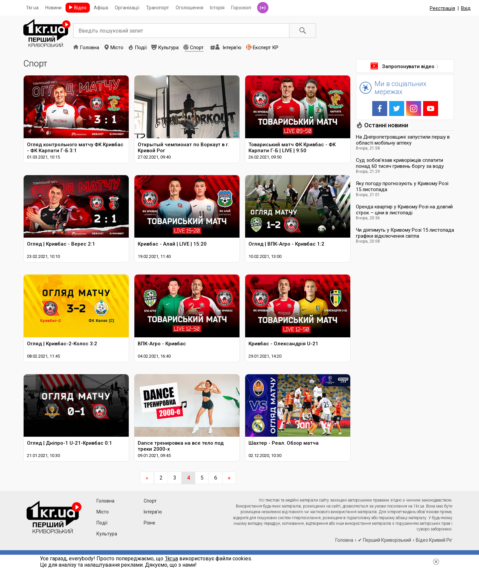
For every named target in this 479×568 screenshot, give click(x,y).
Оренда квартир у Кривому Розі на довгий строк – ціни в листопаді (404, 210)
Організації (127, 7)
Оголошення (189, 7)
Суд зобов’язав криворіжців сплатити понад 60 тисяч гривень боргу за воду (400, 163)
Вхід (466, 8)
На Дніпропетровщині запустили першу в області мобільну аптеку (403, 140)
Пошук (302, 30)
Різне (149, 522)
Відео (80, 7)
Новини (53, 7)
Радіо (262, 7)
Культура (168, 48)
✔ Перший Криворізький (384, 540)
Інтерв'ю (232, 48)
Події (141, 48)
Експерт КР (265, 48)
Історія (217, 7)
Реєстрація (442, 8)
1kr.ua (32, 7)
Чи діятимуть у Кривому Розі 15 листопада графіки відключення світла (405, 233)
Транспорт (157, 7)
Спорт (197, 48)
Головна (89, 48)
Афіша (101, 7)
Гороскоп (241, 7)
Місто (116, 48)
